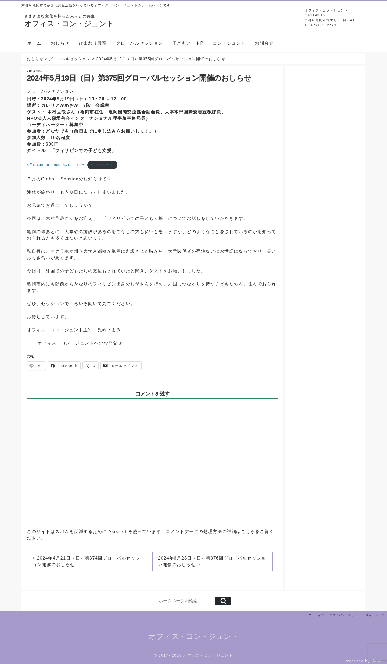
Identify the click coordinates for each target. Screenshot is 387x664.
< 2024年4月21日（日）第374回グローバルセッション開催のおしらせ (86, 561)
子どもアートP (188, 43)
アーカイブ (316, 615)
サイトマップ (375, 615)
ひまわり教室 (93, 43)
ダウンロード (102, 165)
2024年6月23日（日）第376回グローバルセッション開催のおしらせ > (212, 561)
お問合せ (264, 43)
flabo (376, 661)
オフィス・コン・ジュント (193, 636)
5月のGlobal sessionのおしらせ (56, 165)
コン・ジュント (229, 43)
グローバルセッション (139, 43)
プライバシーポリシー (344, 615)
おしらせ (60, 43)
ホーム (34, 43)
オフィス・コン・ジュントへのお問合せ (80, 343)
